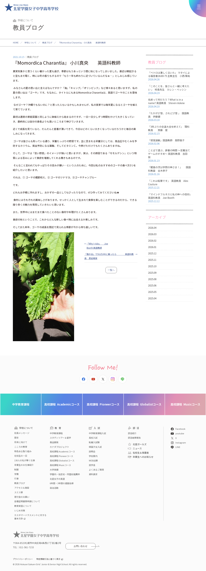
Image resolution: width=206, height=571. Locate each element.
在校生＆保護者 (141, 452)
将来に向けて (20, 442)
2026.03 (152, 234)
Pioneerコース (103, 404)
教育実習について (22, 505)
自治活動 (54, 487)
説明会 (92, 451)
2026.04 (152, 227)
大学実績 (54, 469)
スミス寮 (18, 492)
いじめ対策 (19, 510)
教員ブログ (47, 42)
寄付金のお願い (21, 496)
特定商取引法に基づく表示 (48, 559)
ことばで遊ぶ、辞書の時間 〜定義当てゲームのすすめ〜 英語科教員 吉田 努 (169, 155)
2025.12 (152, 253)
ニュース (137, 448)
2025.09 (152, 272)
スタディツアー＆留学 (60, 437)
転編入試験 (94, 442)
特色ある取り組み (22, 451)
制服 (16, 469)
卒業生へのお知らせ (143, 457)
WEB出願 (93, 460)
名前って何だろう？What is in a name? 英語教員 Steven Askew (169, 103)
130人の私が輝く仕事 (24, 460)
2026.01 (152, 247)
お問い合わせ (80, 546)
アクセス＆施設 (21, 487)
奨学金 (92, 465)
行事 (16, 478)
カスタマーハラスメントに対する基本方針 (30, 517)
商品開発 (54, 442)
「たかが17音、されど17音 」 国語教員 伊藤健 (169, 116)
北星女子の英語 (57, 478)
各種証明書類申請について (27, 501)
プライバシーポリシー (23, 559)
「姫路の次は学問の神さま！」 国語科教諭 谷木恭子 (169, 170)
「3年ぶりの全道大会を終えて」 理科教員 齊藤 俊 (169, 130)
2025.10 (152, 266)
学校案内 (93, 456)
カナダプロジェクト (59, 446)
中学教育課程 (20, 404)
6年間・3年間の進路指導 (62, 483)
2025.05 (152, 292)
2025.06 (152, 285)
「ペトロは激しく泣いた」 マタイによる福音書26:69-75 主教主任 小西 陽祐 (169, 76)
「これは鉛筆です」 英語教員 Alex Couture (169, 184)
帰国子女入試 (95, 446)
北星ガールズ (139, 444)
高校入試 (93, 437)
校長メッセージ (21, 432)
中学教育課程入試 (97, 433)
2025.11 (152, 259)
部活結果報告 (134, 437)
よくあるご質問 (96, 469)
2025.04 (152, 298)
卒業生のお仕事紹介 (24, 464)
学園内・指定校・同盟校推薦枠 (65, 474)
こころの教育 (20, 446)
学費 (16, 474)
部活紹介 (132, 433)
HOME (16, 42)
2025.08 (152, 279)
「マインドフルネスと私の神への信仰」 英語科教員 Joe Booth (170, 197)
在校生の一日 (20, 455)
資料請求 (93, 474)
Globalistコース (144, 404)
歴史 (16, 437)
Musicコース (185, 404)
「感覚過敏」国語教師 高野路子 (169, 142)
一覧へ (111, 270)
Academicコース (62, 404)
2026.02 (152, 240)
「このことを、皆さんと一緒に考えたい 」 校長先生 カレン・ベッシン (169, 89)
